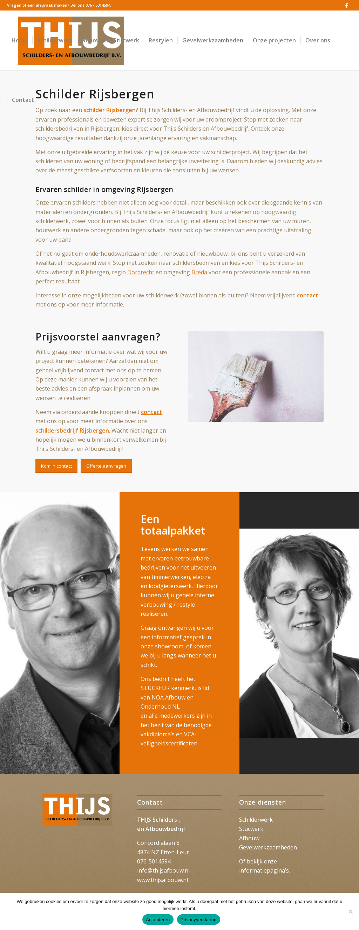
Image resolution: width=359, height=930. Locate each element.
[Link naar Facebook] (346, 5)
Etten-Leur (175, 852)
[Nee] (350, 911)
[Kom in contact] (56, 466)
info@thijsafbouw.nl (163, 870)
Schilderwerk (256, 820)
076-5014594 (154, 861)
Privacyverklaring (199, 919)
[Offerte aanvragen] (106, 466)
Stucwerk (251, 829)
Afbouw (249, 838)
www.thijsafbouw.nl (162, 880)
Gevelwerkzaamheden (268, 847)
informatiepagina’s (264, 870)
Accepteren (158, 919)
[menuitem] (19, 40)
